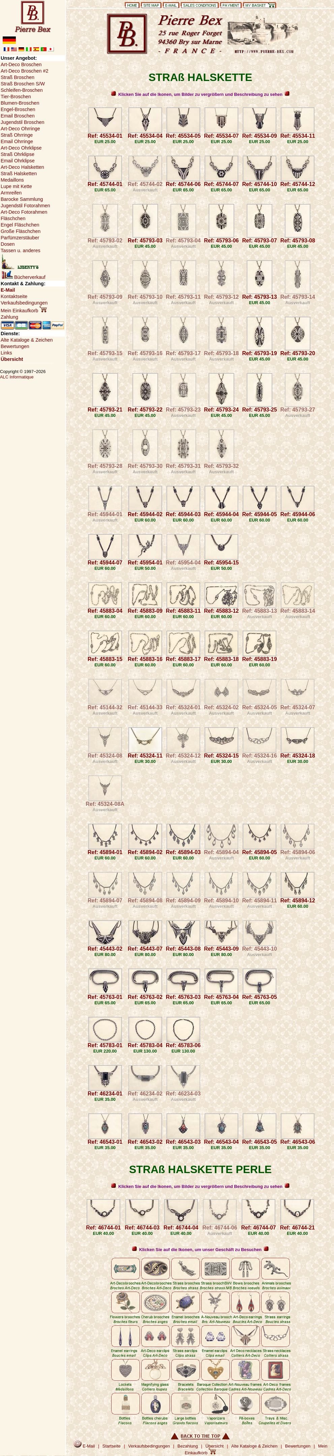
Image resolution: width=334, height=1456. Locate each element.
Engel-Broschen (18, 109)
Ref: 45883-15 (105, 659)
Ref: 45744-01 (105, 184)
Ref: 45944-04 (221, 514)
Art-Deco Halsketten (22, 167)
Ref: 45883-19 (259, 659)
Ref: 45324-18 (297, 756)
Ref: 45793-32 (221, 466)
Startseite (111, 1446)
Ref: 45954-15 (221, 562)
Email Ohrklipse (18, 160)
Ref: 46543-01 (105, 1142)
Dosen (8, 244)
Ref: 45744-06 (183, 184)
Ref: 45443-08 (183, 949)
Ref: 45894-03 (183, 852)
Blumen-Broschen (20, 103)
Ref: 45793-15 (105, 353)
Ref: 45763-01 (105, 997)
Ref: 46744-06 (219, 1227)
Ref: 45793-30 (145, 466)
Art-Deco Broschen (21, 64)
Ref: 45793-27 (297, 410)
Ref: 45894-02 (145, 852)
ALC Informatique (17, 376)
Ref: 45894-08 (145, 900)
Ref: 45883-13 (259, 611)
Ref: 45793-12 (221, 297)
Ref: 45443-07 (145, 949)
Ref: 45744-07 (221, 184)
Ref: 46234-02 (145, 1093)
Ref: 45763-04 (221, 997)
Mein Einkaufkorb (24, 310)
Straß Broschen (17, 77)
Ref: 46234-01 (105, 1093)
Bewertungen (15, 346)
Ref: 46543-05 (259, 1142)
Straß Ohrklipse (17, 154)
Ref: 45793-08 (297, 240)
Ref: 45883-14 (297, 611)
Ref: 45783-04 (145, 1045)
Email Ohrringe (17, 141)
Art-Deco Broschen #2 (25, 71)
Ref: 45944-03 (183, 514)
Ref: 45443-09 (221, 949)
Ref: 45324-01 (183, 707)
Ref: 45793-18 (221, 353)
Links (6, 352)
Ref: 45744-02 (145, 184)
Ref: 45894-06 (297, 852)
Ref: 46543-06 (297, 1142)
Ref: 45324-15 (221, 756)
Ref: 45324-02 (221, 707)
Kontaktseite (14, 296)
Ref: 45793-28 (105, 466)
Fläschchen (13, 218)
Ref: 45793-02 (105, 240)
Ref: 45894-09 (183, 900)
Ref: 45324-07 (297, 707)
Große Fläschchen (20, 231)
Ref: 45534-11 (297, 136)
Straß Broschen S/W (23, 83)
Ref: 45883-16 (145, 659)
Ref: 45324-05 (259, 707)
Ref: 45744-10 (259, 184)
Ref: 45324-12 (183, 756)
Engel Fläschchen (20, 225)
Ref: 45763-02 (145, 997)
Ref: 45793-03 (145, 240)
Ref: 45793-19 (259, 353)
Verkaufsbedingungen (24, 303)
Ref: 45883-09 (145, 611)
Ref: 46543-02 (145, 1142)
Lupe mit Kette (16, 186)
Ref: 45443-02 (105, 949)
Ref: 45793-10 (145, 297)
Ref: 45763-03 (183, 997)
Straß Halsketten (19, 173)
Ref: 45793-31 (183, 466)
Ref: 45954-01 (145, 562)
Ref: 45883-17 (183, 659)
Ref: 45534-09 (259, 136)
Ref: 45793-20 (297, 353)
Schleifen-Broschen (22, 90)
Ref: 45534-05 (183, 136)
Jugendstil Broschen (22, 122)
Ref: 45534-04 (145, 136)
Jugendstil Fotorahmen (25, 205)
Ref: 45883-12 (221, 611)
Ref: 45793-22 (145, 410)
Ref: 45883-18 (221, 659)
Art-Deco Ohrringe (20, 128)
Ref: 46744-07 (258, 1227)
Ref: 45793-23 (183, 410)
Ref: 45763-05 (259, 997)
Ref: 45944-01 (105, 514)
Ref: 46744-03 (142, 1227)
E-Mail (8, 290)
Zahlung (9, 317)
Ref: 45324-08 (105, 756)
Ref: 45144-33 (145, 707)
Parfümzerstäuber (20, 237)
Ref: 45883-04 (105, 611)
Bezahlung (188, 1446)
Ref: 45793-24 (221, 410)
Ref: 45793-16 (145, 353)
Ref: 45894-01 (105, 852)
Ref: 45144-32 (105, 707)
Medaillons (12, 180)
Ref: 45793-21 (105, 410)
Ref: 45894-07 (105, 900)
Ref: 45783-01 (105, 1045)
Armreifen (11, 192)
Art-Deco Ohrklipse (21, 148)
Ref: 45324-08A (105, 804)
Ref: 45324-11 (145, 756)
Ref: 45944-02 (145, 514)
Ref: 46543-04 (221, 1142)
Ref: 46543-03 (183, 1142)
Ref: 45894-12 (297, 900)
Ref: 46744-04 (180, 1227)
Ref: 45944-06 (297, 514)
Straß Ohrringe (17, 135)
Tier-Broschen (16, 96)
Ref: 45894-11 (259, 900)
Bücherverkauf (23, 277)
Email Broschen (18, 115)
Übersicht (12, 359)
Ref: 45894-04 (221, 852)
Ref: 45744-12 (297, 184)
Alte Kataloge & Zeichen (27, 340)
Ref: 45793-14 (297, 297)
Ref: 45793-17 (183, 353)
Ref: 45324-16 (259, 756)
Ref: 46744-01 (103, 1227)
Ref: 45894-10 (221, 900)
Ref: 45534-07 (221, 136)
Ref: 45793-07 (259, 240)
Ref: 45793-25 (259, 410)
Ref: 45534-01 (105, 136)
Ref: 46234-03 (183, 1093)
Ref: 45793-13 (259, 297)
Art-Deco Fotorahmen (24, 212)
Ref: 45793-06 (221, 240)
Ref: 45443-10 (259, 949)
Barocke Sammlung (22, 199)
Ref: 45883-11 (183, 611)
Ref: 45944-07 (105, 562)
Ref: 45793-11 (183, 297)
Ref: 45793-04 (183, 240)
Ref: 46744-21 (297, 1227)
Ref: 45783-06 (183, 1045)
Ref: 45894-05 (259, 852)
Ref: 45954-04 (183, 562)
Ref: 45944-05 (259, 514)
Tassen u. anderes (20, 250)
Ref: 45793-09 (105, 297)
